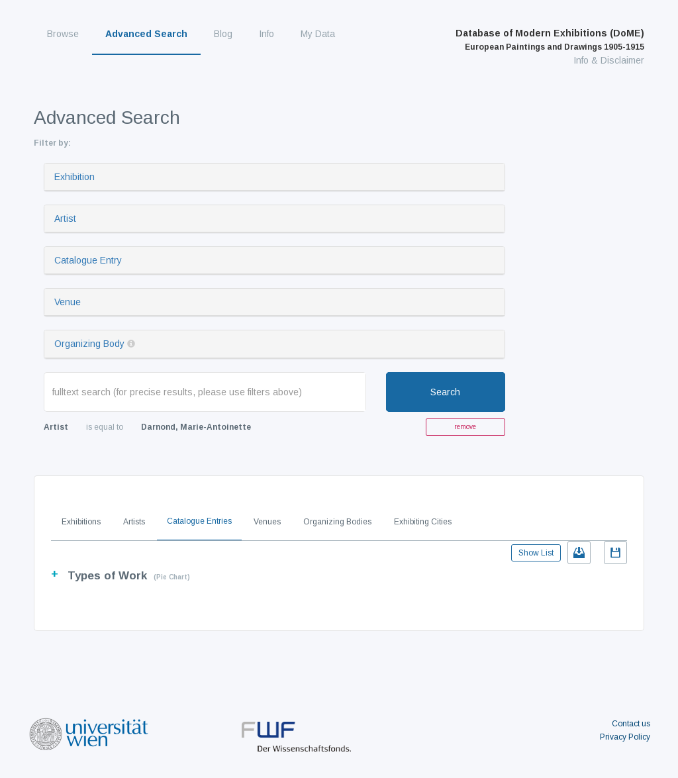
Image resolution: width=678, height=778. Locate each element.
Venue (67, 302)
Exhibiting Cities (423, 521)
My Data (318, 33)
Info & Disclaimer (608, 60)
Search (445, 392)
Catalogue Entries (199, 521)
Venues (267, 521)
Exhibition (74, 176)
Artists (134, 521)
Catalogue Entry (88, 260)
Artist (65, 218)
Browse (63, 33)
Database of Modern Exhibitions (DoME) (550, 40)
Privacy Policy (625, 737)
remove (465, 426)
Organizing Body (89, 343)
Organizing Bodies (337, 521)
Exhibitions (81, 521)
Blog (223, 33)
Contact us (631, 723)
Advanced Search (146, 33)
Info (266, 33)
